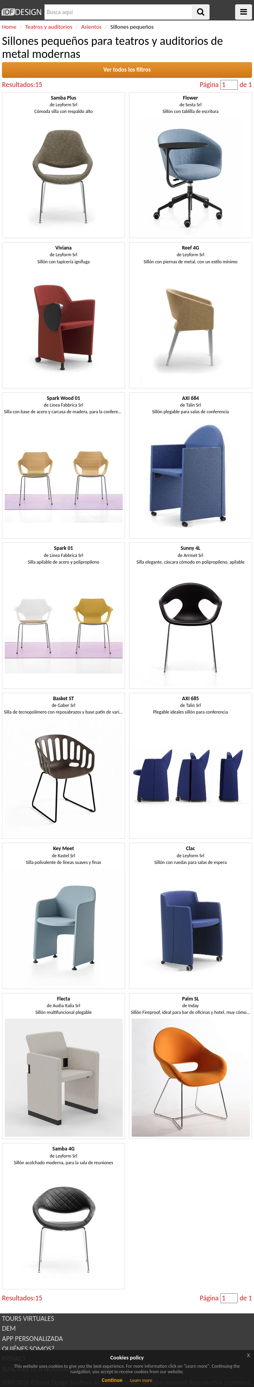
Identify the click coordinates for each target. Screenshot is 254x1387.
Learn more (141, 1380)
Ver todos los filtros (127, 69)
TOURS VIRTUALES (28, 1318)
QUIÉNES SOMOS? (28, 1348)
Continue (112, 1380)
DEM (9, 1328)
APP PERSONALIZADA (32, 1338)
